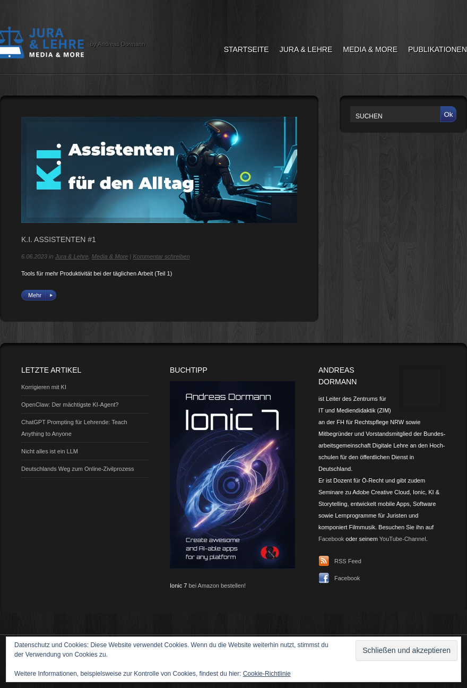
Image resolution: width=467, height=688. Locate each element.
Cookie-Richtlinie (267, 673)
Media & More (370, 49)
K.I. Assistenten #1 (58, 239)
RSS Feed (347, 561)
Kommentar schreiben (161, 256)
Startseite (246, 49)
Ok (448, 114)
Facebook (331, 539)
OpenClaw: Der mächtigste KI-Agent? (69, 404)
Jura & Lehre (306, 49)
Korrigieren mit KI (43, 387)
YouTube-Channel (402, 539)
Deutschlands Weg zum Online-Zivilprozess (77, 469)
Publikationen (437, 49)
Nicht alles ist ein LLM (49, 451)
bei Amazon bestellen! (217, 585)
